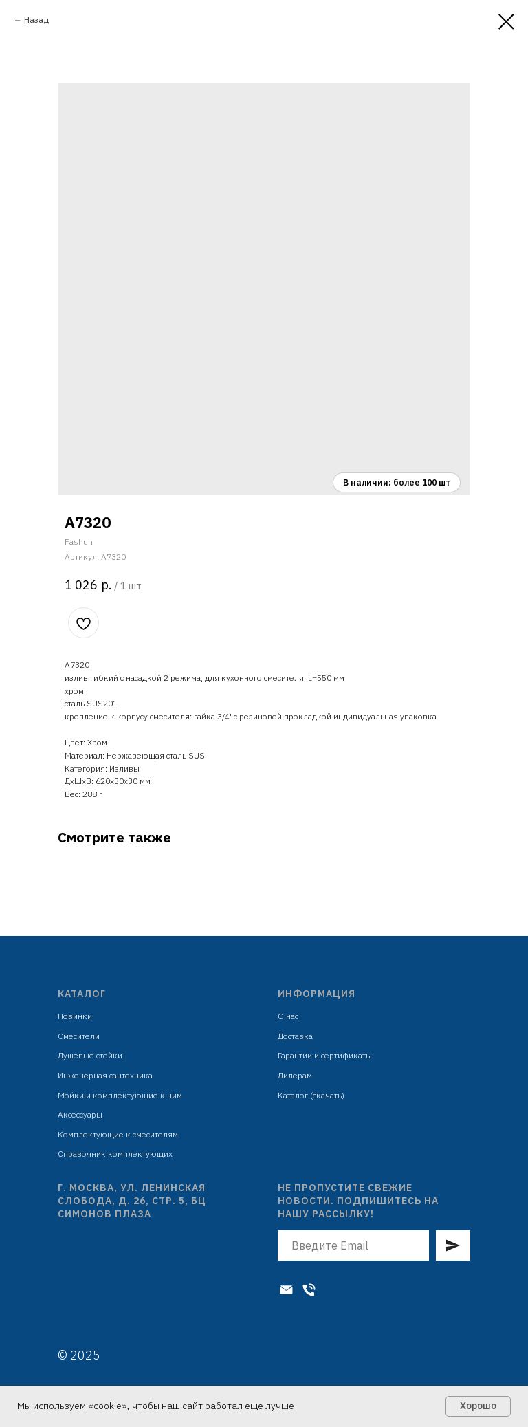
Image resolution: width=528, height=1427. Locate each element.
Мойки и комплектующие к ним (120, 1095)
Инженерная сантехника (105, 1075)
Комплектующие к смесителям (118, 1134)
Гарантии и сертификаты (325, 1055)
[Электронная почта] (286, 1289)
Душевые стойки (90, 1055)
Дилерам (295, 1075)
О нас (288, 1016)
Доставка (295, 1036)
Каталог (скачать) (311, 1095)
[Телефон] (309, 1289)
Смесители (79, 1036)
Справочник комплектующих (115, 1153)
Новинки (75, 1016)
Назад (36, 19)
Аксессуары (80, 1114)
